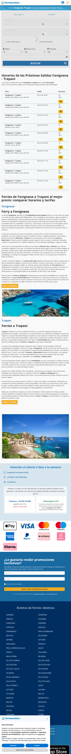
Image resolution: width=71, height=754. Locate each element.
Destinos (52, 731)
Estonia (42, 639)
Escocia (9, 635)
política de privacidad (16, 584)
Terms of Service (51, 594)
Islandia (10, 673)
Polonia (10, 706)
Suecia (41, 710)
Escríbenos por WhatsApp (17, 477)
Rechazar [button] (13, 745)
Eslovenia (42, 635)
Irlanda (42, 656)
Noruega (42, 702)
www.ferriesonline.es (11, 2)
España (9, 639)
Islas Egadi (43, 677)
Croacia (41, 627)
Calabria (42, 619)
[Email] (35, 482)
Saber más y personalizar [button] (25, 750)
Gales (40, 648)
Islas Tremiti (12, 685)
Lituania (10, 693)
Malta (41, 693)
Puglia (41, 706)
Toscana (10, 714)
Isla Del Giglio (12, 669)
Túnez (41, 714)
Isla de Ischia (44, 664)
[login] (63, 2)
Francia (41, 644)
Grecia (9, 652)
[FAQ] (35, 472)
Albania (10, 615)
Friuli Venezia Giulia (15, 648)
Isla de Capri (44, 660)
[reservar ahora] (60, 101)
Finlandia (10, 644)
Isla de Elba (11, 664)
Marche (9, 698)
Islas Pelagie (44, 681)
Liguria (41, 689)
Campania (10, 623)
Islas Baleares (44, 673)
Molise (9, 702)
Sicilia (9, 710)
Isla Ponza (43, 669)
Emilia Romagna (45, 631)
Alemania (42, 615)
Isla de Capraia (13, 660)
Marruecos (43, 698)
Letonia (10, 689)
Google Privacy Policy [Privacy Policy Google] (39, 594)
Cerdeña (42, 623)
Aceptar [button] (37, 745)
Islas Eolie (11, 681)
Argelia (9, 619)
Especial (51, 728)
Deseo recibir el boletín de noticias (34, 589)
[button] (47, 718)
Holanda (42, 652)
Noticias (51, 734)
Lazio (40, 685)
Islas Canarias (12, 677)
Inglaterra (11, 656)
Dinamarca (11, 631)
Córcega (10, 627)
